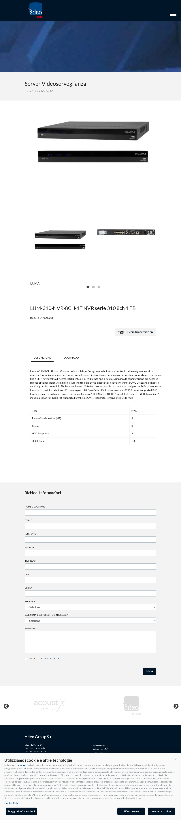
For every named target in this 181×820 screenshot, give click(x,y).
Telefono (31, 533)
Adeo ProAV (99, 745)
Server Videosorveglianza (55, 83)
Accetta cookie (161, 811)
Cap (27, 574)
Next (175, 705)
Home (28, 91)
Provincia (31, 601)
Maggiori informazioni (21, 811)
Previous (5, 705)
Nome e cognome (35, 506)
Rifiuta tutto (131, 811)
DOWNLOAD (71, 357)
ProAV (49, 91)
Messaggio (32, 628)
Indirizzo (30, 560)
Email (28, 520)
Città (28, 587)
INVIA (149, 671)
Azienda (29, 547)
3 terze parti (21, 765)
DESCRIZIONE (42, 357)
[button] (175, 759)
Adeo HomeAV (100, 749)
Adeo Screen (99, 752)
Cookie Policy (12, 802)
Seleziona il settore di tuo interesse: (46, 614)
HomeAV (39, 91)
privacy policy (51, 658)
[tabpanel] (60, 239)
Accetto (26, 659)
